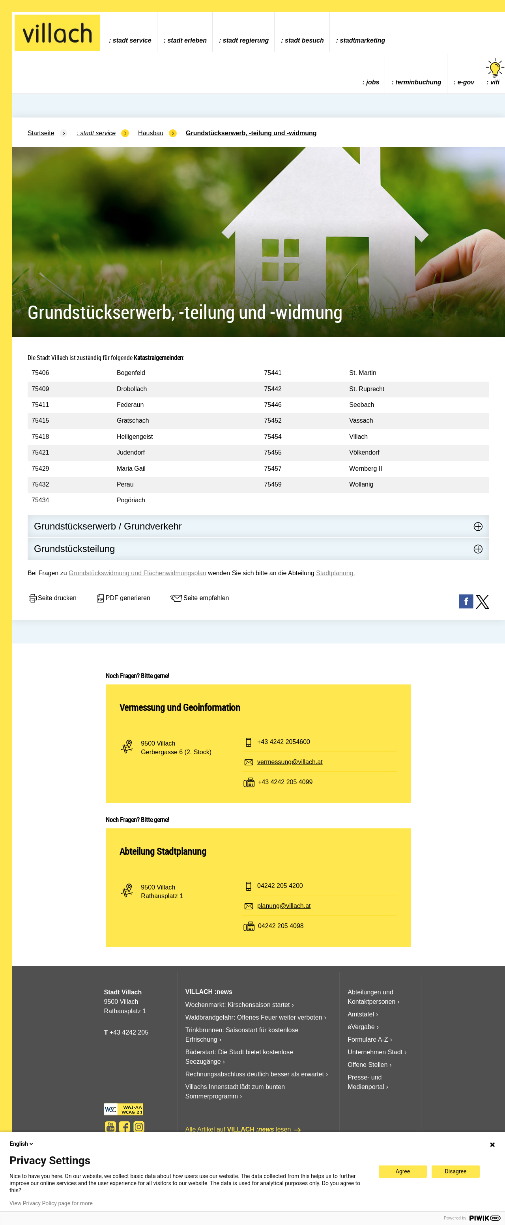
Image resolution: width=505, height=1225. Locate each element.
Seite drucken (52, 598)
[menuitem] (130, 32)
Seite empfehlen (199, 598)
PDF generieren (122, 598)
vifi (495, 72)
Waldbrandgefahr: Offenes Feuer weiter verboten (253, 1017)
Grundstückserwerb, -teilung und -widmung (251, 133)
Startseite (41, 133)
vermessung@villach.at (290, 762)
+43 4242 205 (129, 1032)
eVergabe (361, 1027)
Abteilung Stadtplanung (163, 851)
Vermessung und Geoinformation (180, 707)
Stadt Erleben (187, 40)
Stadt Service (132, 40)
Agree (403, 1171)
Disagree (456, 1171)
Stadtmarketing (362, 40)
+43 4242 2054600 (283, 741)
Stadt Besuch (304, 40)
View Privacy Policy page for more (51, 1203)
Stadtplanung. (335, 573)
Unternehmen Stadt (375, 1052)
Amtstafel (361, 1014)
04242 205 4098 (281, 926)
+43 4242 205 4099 (285, 782)
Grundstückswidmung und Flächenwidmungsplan (137, 573)
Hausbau (150, 133)
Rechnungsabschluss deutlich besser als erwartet (254, 1074)
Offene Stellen (367, 1064)
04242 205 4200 (280, 885)
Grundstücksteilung (74, 548)
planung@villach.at (283, 905)
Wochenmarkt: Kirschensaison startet (237, 1004)
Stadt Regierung (246, 40)
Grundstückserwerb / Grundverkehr (108, 526)
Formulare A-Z (368, 1039)
